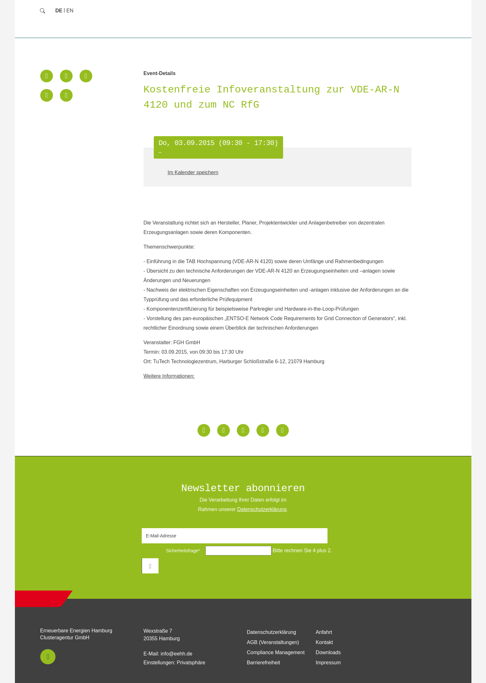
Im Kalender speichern (193, 172)
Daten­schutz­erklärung (262, 509)
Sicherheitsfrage (173, 550)
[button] (46, 76)
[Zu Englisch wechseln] (69, 10)
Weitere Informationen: (169, 376)
